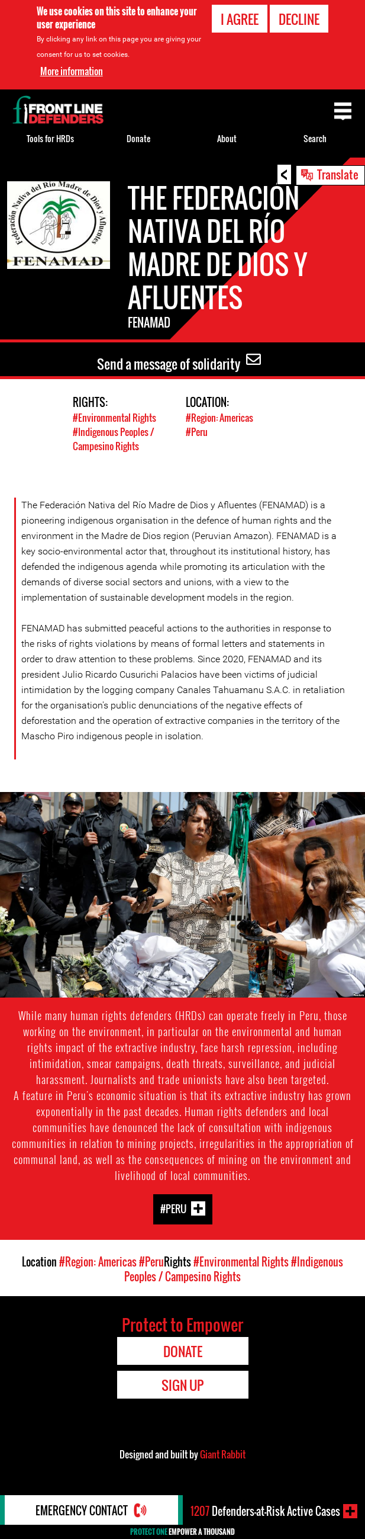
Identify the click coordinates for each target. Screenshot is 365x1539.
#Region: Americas (219, 418)
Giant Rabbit (223, 1454)
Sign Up (182, 1385)
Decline (299, 18)
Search (315, 138)
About (227, 138)
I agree (240, 18)
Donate (138, 138)
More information (71, 71)
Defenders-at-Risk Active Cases (265, 1511)
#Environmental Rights (114, 418)
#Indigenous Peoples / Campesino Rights (113, 439)
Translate (337, 174)
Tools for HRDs (50, 138)
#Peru (197, 432)
